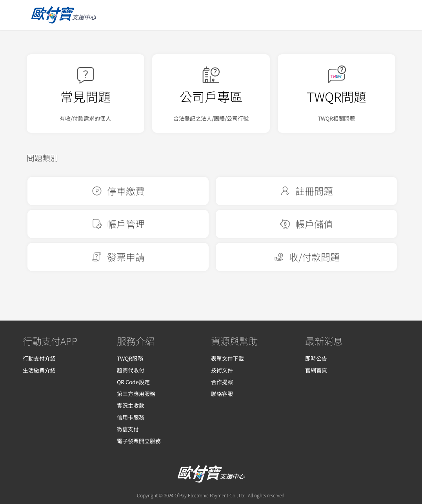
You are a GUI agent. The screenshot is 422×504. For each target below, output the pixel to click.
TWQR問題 (336, 96)
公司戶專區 (211, 96)
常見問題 (85, 96)
